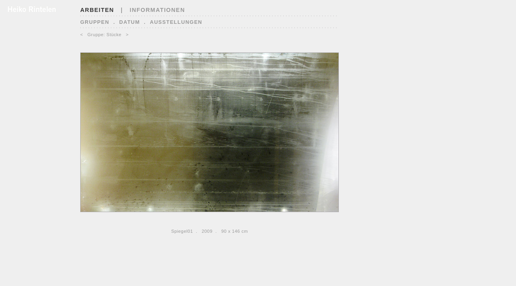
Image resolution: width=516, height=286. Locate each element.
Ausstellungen (176, 22)
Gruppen (94, 22)
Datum (129, 22)
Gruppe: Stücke (104, 34)
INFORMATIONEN (157, 10)
